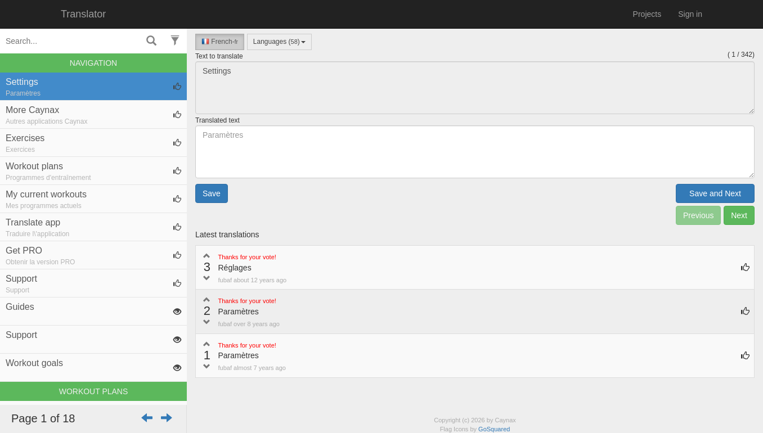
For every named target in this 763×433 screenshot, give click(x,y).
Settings (475, 87)
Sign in (690, 14)
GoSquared (494, 429)
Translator (83, 14)
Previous (698, 215)
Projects (647, 14)
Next (739, 215)
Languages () (279, 42)
